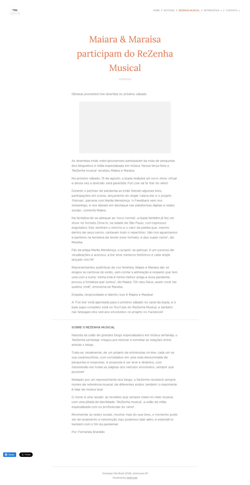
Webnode (132, 477)
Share (10, 454)
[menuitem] (157, 10)
